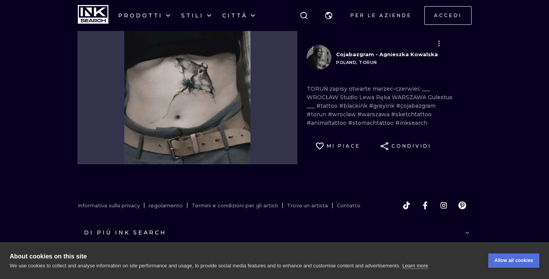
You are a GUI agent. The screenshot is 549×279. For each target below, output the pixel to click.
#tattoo (327, 105)
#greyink (382, 105)
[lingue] (328, 15)
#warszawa (374, 114)
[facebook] (425, 205)
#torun (317, 114)
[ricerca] (304, 15)
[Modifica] (439, 43)
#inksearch (411, 122)
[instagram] (443, 205)
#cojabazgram (416, 105)
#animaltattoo (327, 122)
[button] (328, 15)
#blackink (354, 105)
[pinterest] (462, 205)
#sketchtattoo (411, 114)
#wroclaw (342, 114)
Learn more (415, 266)
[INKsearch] (93, 15)
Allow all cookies (513, 260)
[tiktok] (406, 205)
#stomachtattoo (371, 122)
